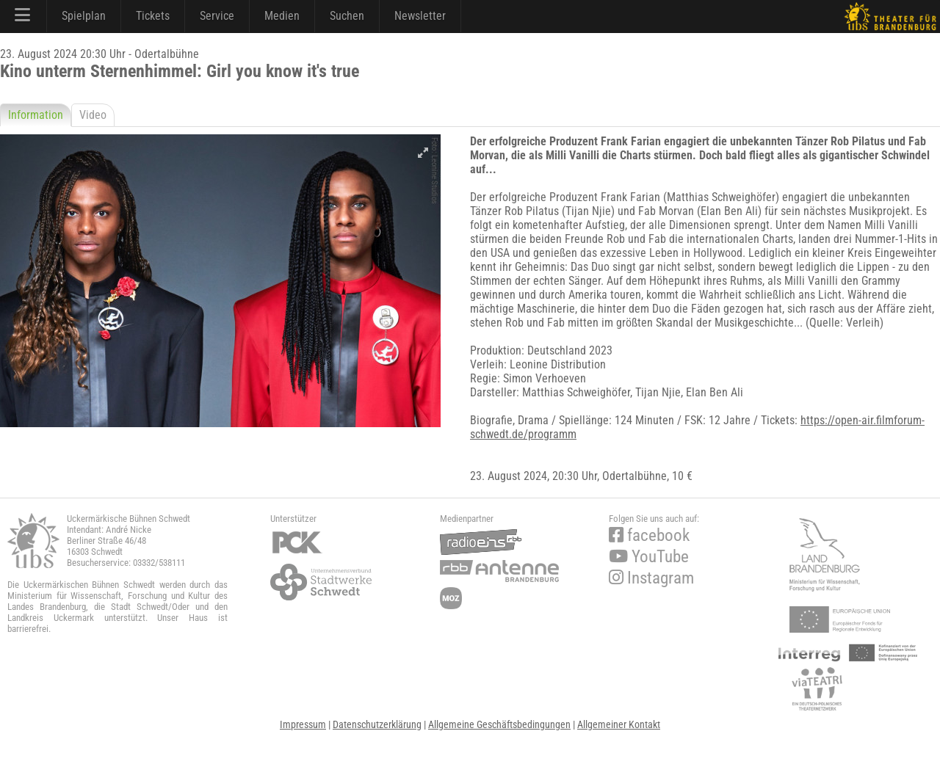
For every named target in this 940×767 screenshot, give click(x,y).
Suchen (347, 16)
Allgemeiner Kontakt (618, 724)
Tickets (153, 16)
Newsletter (420, 16)
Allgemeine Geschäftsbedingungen (499, 724)
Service (217, 16)
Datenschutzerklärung (377, 724)
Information (35, 115)
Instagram (651, 578)
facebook (649, 535)
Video (92, 115)
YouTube (649, 557)
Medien (282, 16)
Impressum (303, 724)
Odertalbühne (634, 476)
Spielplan (84, 16)
